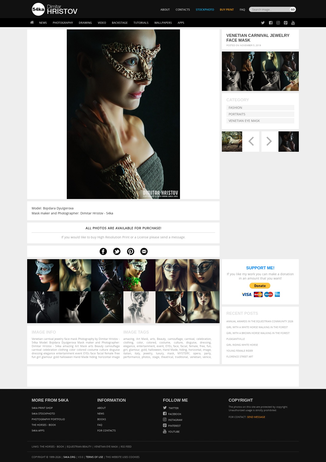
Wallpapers (163, 23)
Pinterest (174, 425)
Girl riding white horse (242, 344)
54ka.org (69, 457)
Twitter (173, 408)
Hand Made (170, 349)
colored (151, 342)
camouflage (175, 339)
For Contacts (106, 430)
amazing (128, 339)
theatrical (167, 357)
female (193, 346)
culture (178, 342)
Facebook (174, 414)
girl (125, 349)
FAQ (242, 10)
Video (102, 23)
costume (164, 342)
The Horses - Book (44, 424)
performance (131, 357)
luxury (160, 353)
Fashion (235, 107)
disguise (191, 342)
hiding (183, 349)
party (207, 353)
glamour (134, 349)
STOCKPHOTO (205, 10)
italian (127, 353)
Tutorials (141, 23)
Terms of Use (94, 457)
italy (137, 353)
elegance (129, 346)
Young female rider (239, 350)
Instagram (175, 420)
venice (207, 357)
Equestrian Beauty (79, 446)
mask (170, 353)
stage (155, 357)
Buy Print (227, 10)
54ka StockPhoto (43, 413)
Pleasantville (235, 339)
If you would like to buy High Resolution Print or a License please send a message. (123, 232)
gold (144, 349)
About (101, 408)
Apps (181, 23)
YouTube (174, 431)
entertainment (146, 346)
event (160, 346)
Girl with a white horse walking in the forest (257, 327)
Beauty (161, 339)
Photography (63, 23)
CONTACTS (183, 10)
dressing (205, 342)
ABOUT (165, 10)
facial (183, 346)
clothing (128, 342)
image (207, 349)
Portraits (237, 114)
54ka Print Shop (42, 408)
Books (101, 419)
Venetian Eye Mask (244, 120)
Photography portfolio (48, 419)
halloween (154, 349)
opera (197, 353)
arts (152, 339)
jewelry (147, 353)
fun (209, 346)
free (202, 346)
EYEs (168, 346)
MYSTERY (183, 353)
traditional (181, 357)
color (140, 342)
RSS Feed (126, 446)
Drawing (85, 23)
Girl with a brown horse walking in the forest (258, 333)
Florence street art (239, 356)
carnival (189, 339)
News (43, 23)
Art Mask (142, 339)
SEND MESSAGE (256, 417)
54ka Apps (38, 430)
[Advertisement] (164, 376)
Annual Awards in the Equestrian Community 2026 (259, 321)
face (176, 346)
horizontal (195, 349)
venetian (195, 357)
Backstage (120, 23)
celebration (204, 339)
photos (146, 357)
